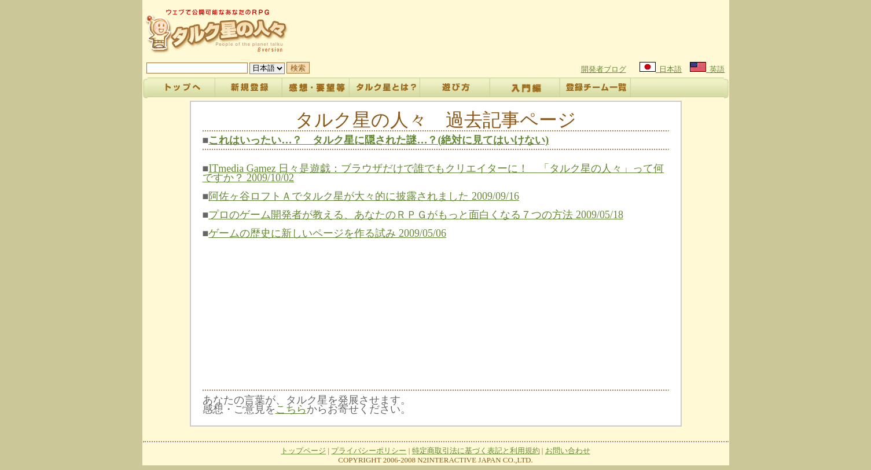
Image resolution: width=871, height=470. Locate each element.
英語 (707, 69)
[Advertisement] (514, 30)
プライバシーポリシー (368, 450)
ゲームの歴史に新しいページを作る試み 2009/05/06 (327, 233)
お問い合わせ (567, 450)
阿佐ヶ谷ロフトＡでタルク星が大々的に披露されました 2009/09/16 (363, 196)
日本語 (661, 69)
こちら (291, 409)
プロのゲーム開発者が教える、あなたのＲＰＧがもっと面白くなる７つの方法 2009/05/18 (415, 215)
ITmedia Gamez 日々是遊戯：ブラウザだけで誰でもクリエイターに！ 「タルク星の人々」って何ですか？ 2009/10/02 (433, 173)
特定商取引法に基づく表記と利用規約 (476, 450)
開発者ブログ (603, 69)
